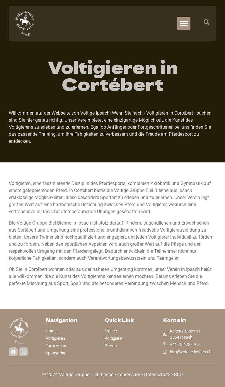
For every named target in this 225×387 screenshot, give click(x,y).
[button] (183, 23)
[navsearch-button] (203, 23)
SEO (178, 374)
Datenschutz (157, 374)
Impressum (128, 374)
